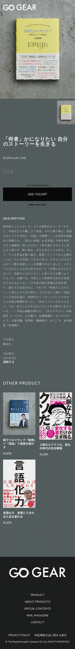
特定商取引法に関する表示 (51, 635)
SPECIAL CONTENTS (37, 609)
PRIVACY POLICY (19, 635)
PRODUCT (37, 595)
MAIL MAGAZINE (37, 615)
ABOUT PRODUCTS (37, 602)
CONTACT (37, 622)
